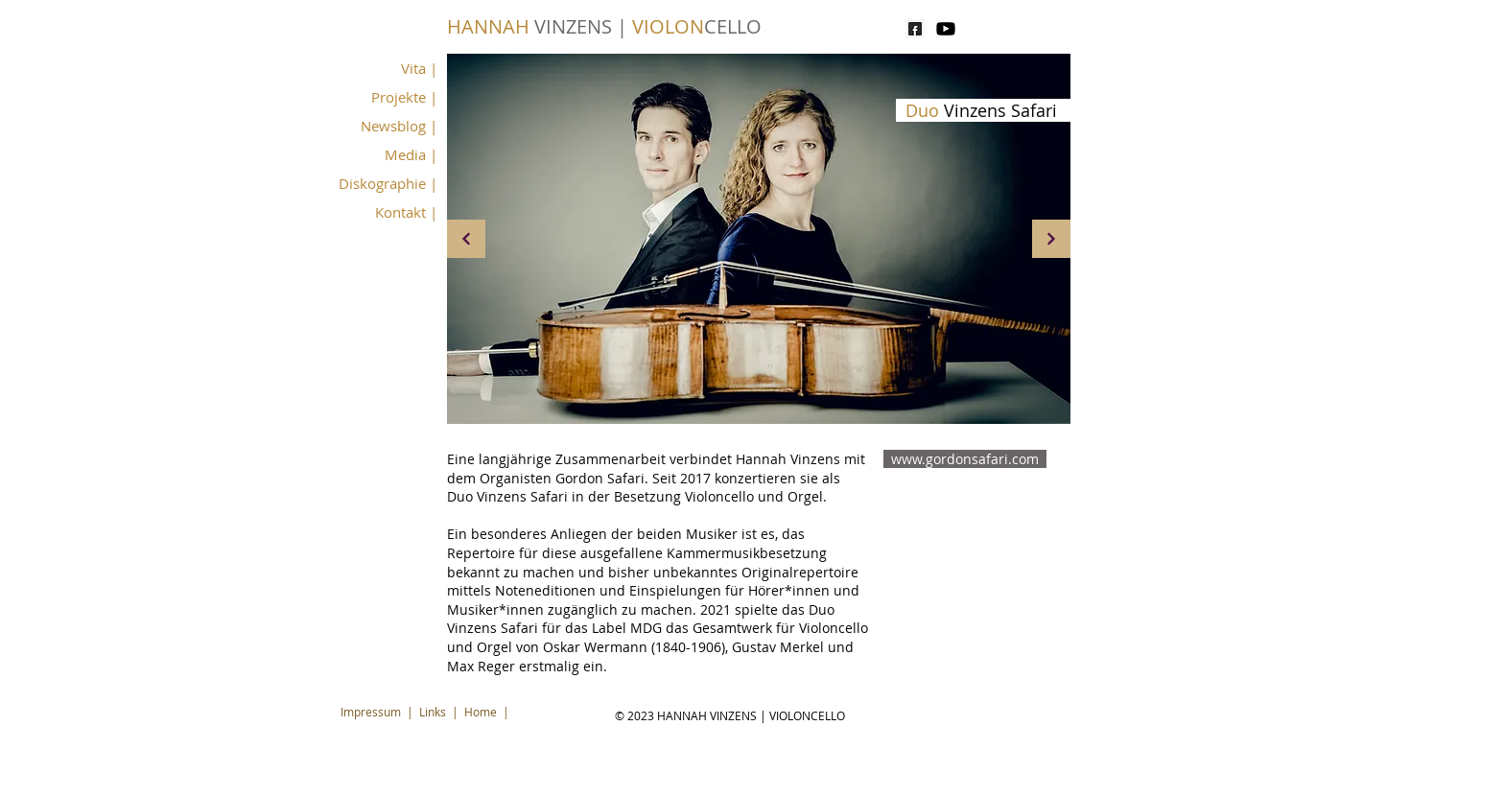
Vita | (419, 68)
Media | (411, 154)
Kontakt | (406, 212)
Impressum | (380, 711)
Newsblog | (399, 125)
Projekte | (404, 96)
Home (480, 711)
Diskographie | (388, 183)
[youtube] (945, 28)
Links (432, 711)
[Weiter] (1051, 239)
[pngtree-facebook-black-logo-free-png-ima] (915, 28)
